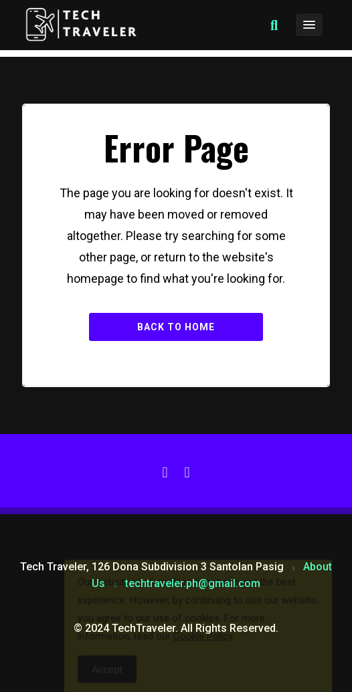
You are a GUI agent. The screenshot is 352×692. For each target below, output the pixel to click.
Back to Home (176, 327)
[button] (274, 25)
